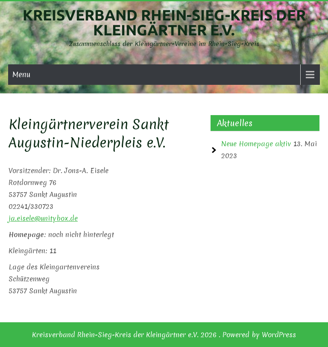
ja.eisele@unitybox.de (43, 218)
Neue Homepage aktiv (256, 143)
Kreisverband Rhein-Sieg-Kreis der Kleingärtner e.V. (164, 22)
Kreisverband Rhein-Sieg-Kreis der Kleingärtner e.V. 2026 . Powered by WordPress (164, 334)
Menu (21, 74)
